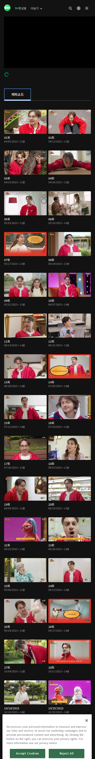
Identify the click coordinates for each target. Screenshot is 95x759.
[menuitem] (21, 8)
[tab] (18, 94)
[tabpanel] (47, 419)
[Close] (86, 730)
